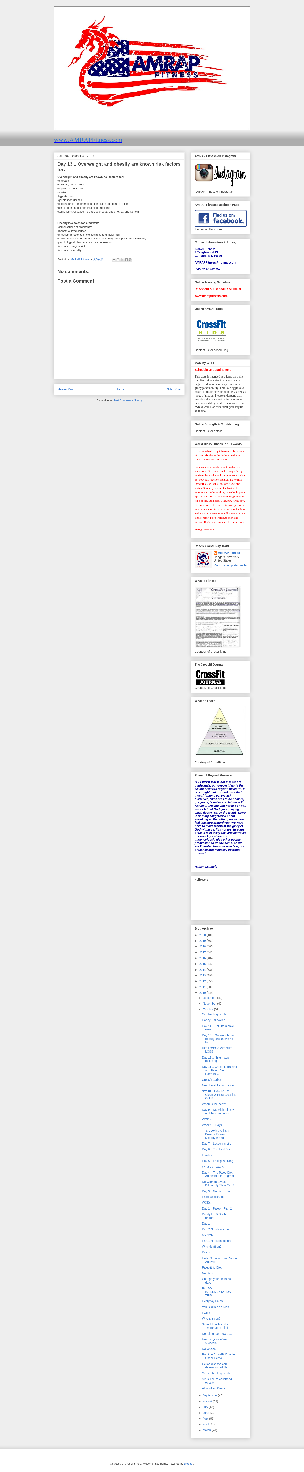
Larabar (207, 1155)
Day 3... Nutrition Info (216, 1191)
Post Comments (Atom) (127, 400)
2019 (203, 940)
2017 (203, 952)
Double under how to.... (217, 1333)
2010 (203, 992)
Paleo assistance (213, 1197)
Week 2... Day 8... (213, 1125)
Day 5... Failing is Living (217, 1161)
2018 (203, 946)
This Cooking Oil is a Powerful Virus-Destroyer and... (215, 1134)
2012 (203, 981)
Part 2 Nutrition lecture (216, 1229)
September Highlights (216, 1373)
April (206, 1424)
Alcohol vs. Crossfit (214, 1388)
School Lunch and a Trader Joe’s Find (215, 1326)
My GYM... (209, 1235)
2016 (203, 958)
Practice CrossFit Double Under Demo (218, 1356)
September (210, 1395)
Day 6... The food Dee (216, 1149)
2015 (203, 963)
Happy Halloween (213, 1020)
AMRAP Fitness (229, 553)
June (206, 1412)
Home (120, 389)
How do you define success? (214, 1341)
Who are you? (211, 1318)
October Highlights (214, 1014)
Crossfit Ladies (212, 1079)
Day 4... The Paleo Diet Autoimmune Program (218, 1174)
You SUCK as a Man (215, 1307)
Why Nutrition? (211, 1246)
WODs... (207, 1119)
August (208, 1401)
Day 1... (207, 1223)
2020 (203, 935)
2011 (203, 987)
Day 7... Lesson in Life (216, 1143)
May (206, 1418)
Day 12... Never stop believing (215, 1059)
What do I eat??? (213, 1166)
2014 (203, 969)
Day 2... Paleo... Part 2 (217, 1208)
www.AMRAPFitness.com (88, 139)
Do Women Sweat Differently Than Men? (218, 1183)
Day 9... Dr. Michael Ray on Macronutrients (218, 1111)
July (206, 1407)
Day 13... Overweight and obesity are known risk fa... (218, 1039)
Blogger (188, 1463)
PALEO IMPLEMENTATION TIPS (216, 1292)
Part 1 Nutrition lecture (216, 1241)
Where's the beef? (214, 1104)
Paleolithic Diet (212, 1267)
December (210, 998)
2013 (203, 975)
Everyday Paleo (212, 1301)
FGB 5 (206, 1312)
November (210, 1003)
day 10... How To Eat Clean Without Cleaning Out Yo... (219, 1094)
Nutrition (207, 1273)
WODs (206, 1202)
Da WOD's (209, 1348)
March (207, 1430)
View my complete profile (230, 565)
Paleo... (207, 1252)
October (208, 1009)
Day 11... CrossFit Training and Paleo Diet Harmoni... (219, 1070)
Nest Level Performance (218, 1085)
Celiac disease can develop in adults (214, 1365)
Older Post (173, 389)
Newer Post (66, 389)
